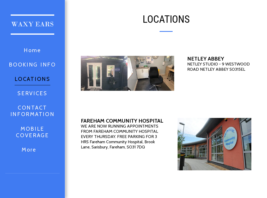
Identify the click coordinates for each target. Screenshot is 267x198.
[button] (19, 188)
